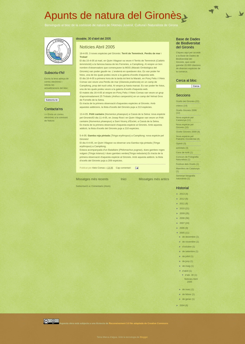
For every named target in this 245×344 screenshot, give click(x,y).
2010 (182, 208)
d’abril (185, 271)
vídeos (179, 105)
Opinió (179, 143)
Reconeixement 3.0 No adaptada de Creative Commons (138, 323)
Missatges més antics (154, 179)
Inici (123, 179)
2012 (182, 198)
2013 (182, 193)
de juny (186, 261)
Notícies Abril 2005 (97, 47)
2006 (182, 228)
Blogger (144, 337)
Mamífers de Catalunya (188, 168)
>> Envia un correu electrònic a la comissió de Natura (56, 117)
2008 (182, 218)
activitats (180, 148)
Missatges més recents (92, 179)
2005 (182, 232)
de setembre (188, 251)
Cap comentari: (124, 167)
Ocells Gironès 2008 (186, 110)
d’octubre (187, 246)
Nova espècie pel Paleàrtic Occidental (186, 137)
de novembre (189, 241)
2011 (182, 203)
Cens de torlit (183, 152)
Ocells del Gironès (185, 101)
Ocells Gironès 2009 (186, 131)
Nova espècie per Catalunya (185, 118)
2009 (182, 213)
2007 (182, 223)
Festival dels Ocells (186, 164)
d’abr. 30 (189, 275)
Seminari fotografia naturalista (185, 177)
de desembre (189, 236)
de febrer (187, 294)
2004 (182, 305)
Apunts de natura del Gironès (113, 15)
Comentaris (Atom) (101, 186)
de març (186, 289)
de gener (187, 299)
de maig (186, 266)
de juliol (186, 256)
